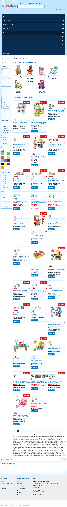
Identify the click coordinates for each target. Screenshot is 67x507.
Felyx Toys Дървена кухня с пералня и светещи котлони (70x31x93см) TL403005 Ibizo (20, 122)
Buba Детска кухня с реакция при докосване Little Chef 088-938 (56, 111)
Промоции (6, 53)
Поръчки (3, 486)
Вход (2, 481)
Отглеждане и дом (8, 24)
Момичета (6, 37)
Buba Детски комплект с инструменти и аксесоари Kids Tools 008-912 (56, 268)
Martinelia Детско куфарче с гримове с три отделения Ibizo (39, 201)
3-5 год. (3, 179)
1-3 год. (3, 177)
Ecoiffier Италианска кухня (55, 201)
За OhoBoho (20, 483)
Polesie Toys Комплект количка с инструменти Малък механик (21, 381)
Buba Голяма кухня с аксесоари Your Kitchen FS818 (38, 291)
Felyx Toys (4, 102)
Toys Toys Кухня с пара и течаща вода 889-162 (54, 145)
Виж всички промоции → (9, 464)
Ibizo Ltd (26, 505)
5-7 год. (3, 181)
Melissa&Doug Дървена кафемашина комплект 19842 (56, 179)
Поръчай (34, 131)
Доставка (19, 3)
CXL (3, 141)
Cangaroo (4, 90)
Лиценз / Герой (7, 45)
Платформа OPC (21, 495)
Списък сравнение (6, 491)
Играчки (5, 33)
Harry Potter (5, 147)
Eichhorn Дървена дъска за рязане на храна (38, 268)
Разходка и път (7, 20)
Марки (4, 49)
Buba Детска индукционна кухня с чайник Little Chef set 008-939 (21, 291)
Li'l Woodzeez (5, 106)
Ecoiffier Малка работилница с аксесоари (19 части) (56, 222)
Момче (3, 117)
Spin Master (4, 104)
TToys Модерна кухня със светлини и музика (55, 381)
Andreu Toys (5, 108)
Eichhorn (4, 94)
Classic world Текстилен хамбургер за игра (19, 222)
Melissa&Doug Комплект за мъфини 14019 (20, 313)
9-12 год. (4, 185)
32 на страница (29, 97)
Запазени (3, 488)
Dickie (3, 92)
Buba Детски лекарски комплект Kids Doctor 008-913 (56, 325)
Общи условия (21, 488)
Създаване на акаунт (7, 483)
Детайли (52, 119)
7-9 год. (3, 183)
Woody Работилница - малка (20, 358)
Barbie (3, 139)
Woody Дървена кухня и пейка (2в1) (39, 404)
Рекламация (31, 3)
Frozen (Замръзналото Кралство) (4, 135)
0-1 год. (3, 175)
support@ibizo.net (38, 494)
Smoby (3, 100)
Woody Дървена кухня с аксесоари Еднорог (19, 201)
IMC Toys (4, 96)
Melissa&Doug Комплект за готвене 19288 (20, 179)
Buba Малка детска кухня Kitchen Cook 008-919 (37, 359)
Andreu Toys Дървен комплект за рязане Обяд (21, 256)
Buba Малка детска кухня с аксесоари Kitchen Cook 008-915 (20, 416)
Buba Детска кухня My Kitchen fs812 (39, 179)
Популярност (18, 97)
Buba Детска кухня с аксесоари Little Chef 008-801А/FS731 (39, 234)
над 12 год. (4, 187)
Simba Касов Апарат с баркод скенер (55, 291)
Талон (25, 3)
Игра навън (6, 28)
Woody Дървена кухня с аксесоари (37, 313)
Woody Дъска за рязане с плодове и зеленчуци (54, 347)
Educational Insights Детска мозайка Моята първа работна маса (39, 381)
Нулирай (9, 207)
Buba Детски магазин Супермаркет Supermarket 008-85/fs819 (21, 145)
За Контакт (39, 3)
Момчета (5, 41)
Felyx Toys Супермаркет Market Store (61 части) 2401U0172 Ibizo (39, 122)
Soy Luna (4, 128)
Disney (3, 126)
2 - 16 (43, 431)
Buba (3, 88)
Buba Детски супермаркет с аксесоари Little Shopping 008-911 (39, 157)
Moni (3, 98)
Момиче (4, 115)
